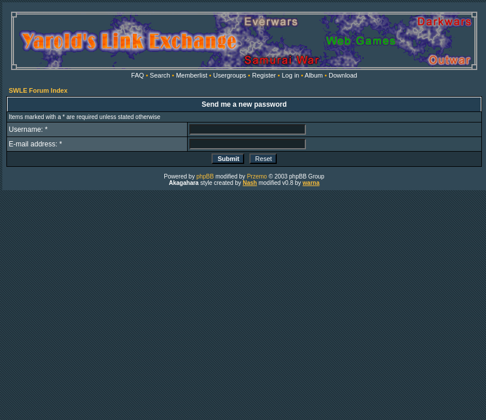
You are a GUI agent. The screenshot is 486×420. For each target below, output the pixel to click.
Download (343, 75)
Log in (290, 75)
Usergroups (229, 75)
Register (264, 75)
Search (160, 75)
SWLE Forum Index (38, 90)
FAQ (137, 75)
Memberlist (191, 75)
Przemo (257, 176)
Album (314, 75)
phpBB (205, 176)
